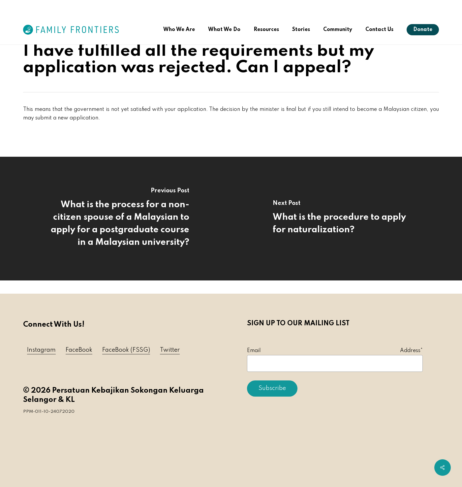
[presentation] (297, 416)
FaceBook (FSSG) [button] (126, 350)
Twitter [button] (170, 350)
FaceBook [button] (79, 350)
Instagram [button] (41, 350)
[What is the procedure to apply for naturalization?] (346, 218)
